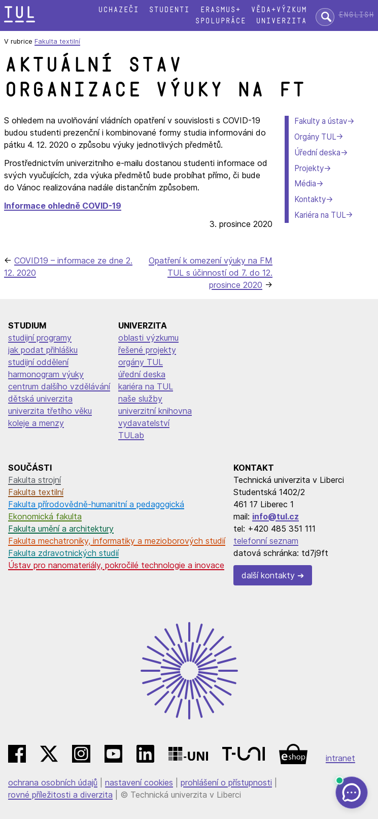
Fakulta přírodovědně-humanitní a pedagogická (96, 504)
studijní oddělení (38, 362)
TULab (131, 435)
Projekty (309, 168)
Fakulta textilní (57, 41)
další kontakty (268, 575)
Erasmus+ (220, 10)
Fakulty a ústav (320, 121)
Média (305, 183)
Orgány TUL (315, 137)
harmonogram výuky (46, 374)
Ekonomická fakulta (45, 516)
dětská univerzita (40, 399)
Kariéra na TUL (320, 215)
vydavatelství (143, 423)
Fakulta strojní (34, 480)
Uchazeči (118, 10)
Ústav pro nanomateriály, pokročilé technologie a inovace (116, 565)
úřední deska (141, 374)
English (356, 15)
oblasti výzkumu (148, 338)
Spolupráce (220, 21)
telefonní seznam (265, 541)
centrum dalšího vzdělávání (59, 386)
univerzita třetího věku (50, 411)
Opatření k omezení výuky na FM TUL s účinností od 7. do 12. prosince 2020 (210, 272)
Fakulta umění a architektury (61, 528)
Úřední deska (317, 152)
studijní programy (40, 338)
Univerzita (281, 21)
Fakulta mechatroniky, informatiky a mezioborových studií (116, 541)
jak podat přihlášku (43, 350)
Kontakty (310, 199)
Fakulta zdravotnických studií (63, 553)
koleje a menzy (36, 423)
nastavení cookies (139, 782)
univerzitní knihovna (155, 411)
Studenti (169, 10)
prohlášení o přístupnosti (226, 782)
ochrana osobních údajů (52, 782)
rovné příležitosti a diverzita (60, 795)
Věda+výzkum (278, 10)
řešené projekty (147, 350)
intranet (340, 758)
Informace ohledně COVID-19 (62, 206)
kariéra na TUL (145, 386)
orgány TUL (140, 362)
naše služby (140, 399)
